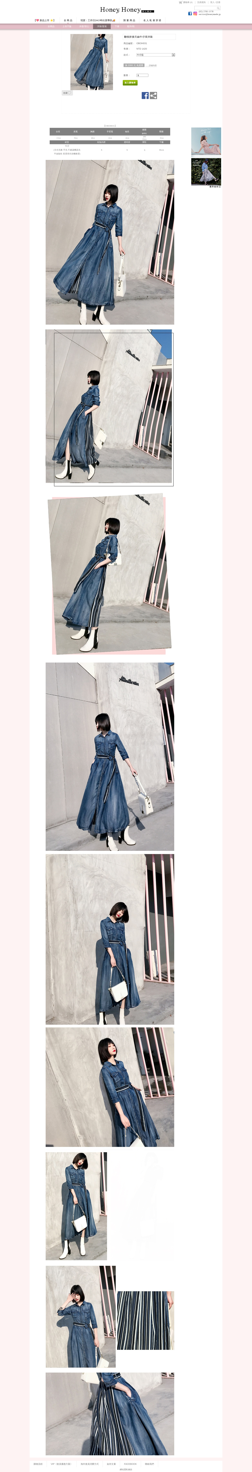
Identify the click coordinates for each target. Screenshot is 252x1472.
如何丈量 (111, 1464)
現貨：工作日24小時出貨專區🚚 (98, 20)
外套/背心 (84, 26)
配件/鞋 (131, 26)
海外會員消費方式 (90, 1464)
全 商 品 (68, 20)
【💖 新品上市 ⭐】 (45, 20)
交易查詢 (201, 2)
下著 (117, 26)
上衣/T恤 (67, 26)
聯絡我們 (149, 1464)
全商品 (51, 26)
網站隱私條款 (126, 1469)
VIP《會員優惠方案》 (61, 1464)
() (185, 2)
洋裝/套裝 (102, 26)
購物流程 (38, 1464)
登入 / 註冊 (215, 2)
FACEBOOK (130, 1464)
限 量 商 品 (129, 20)
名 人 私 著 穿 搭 (152, 20)
